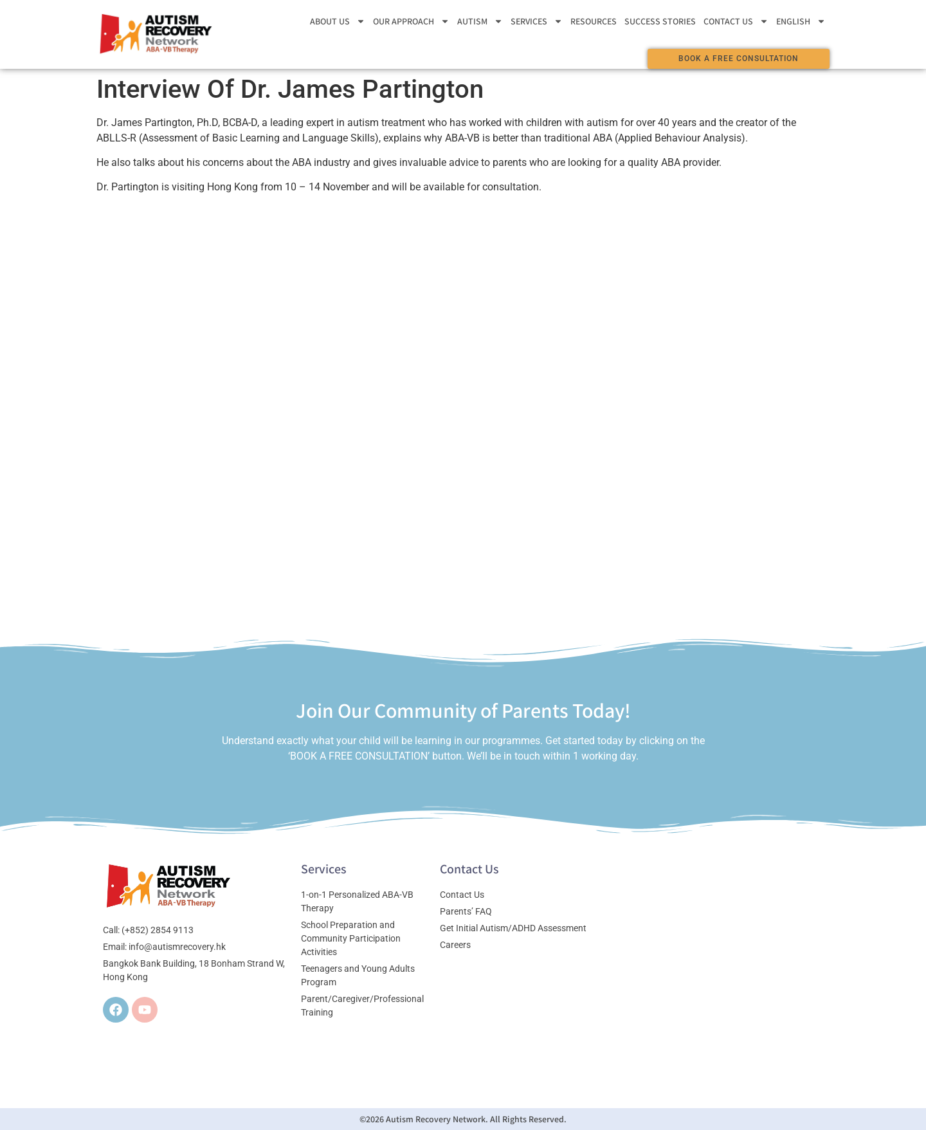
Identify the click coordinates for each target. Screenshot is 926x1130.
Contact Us (736, 21)
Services (537, 21)
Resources (593, 21)
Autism (480, 21)
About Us (337, 21)
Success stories (660, 21)
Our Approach (411, 21)
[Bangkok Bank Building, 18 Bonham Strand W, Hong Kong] (712, 958)
